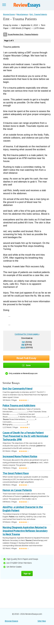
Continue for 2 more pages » (27, 334)
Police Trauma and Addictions (19, 405)
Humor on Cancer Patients (17, 490)
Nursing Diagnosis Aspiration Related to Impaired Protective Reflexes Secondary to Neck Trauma (25, 531)
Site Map (42, 621)
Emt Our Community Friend (17, 388)
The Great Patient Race (16, 473)
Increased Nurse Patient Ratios (20, 456)
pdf (23, 344)
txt (23, 341)
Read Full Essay (26, 358)
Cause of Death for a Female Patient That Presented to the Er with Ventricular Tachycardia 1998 (25, 436)
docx (23, 347)
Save (26, 365)
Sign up (27, 573)
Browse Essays (11, 621)
